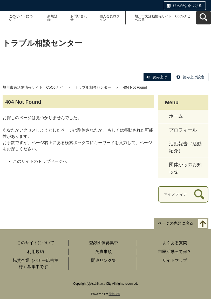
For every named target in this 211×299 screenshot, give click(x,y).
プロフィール (183, 130)
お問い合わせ (78, 18)
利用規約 (35, 251)
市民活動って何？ (174, 251)
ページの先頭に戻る (175, 223)
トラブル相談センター (93, 87)
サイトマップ (174, 260)
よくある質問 (174, 242)
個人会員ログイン (109, 18)
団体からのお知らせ (185, 168)
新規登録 (52, 18)
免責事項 (103, 251)
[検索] (199, 194)
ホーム (176, 116)
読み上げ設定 (194, 77)
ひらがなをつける (187, 5)
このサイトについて (21, 18)
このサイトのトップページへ (40, 161)
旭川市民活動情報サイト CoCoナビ (33, 87)
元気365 (114, 294)
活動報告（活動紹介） (185, 147)
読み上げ (160, 77)
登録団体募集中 (103, 242)
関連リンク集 (103, 260)
